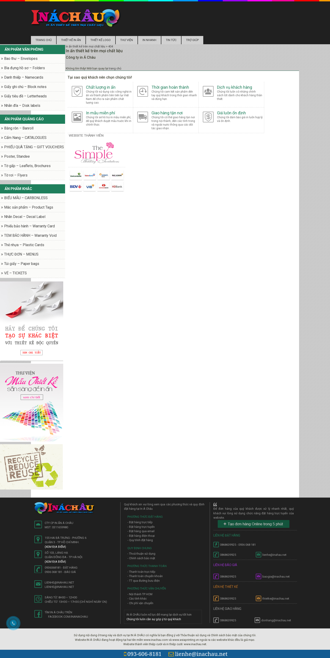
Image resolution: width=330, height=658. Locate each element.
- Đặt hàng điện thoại (141, 535)
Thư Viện (126, 40)
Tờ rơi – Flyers (16, 175)
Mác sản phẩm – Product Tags (28, 207)
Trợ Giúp (192, 40)
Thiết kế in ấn (71, 40)
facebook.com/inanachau (68, 616)
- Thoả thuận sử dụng (141, 553)
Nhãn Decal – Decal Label (24, 217)
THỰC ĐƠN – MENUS (21, 254)
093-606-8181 (143, 654)
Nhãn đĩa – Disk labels (22, 105)
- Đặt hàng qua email (140, 531)
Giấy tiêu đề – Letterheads (25, 96)
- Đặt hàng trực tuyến (141, 527)
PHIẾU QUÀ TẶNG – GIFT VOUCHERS (34, 147)
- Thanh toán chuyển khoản (145, 576)
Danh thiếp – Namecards (23, 77)
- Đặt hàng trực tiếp (140, 522)
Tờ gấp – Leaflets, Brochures (27, 166)
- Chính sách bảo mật (141, 558)
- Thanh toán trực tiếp (141, 571)
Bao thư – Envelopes (21, 58)
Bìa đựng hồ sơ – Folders (24, 68)
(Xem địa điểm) (55, 546)
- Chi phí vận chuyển (140, 603)
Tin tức (171, 40)
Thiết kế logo (101, 40)
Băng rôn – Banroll (18, 128)
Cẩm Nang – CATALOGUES (25, 137)
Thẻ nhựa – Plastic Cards (24, 245)
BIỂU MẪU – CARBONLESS (26, 198)
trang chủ (115, 68)
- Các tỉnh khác (137, 598)
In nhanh (149, 40)
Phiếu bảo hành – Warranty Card (29, 226)
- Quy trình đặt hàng (140, 540)
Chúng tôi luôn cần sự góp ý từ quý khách (153, 619)
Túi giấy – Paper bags (21, 264)
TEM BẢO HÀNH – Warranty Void (30, 235)
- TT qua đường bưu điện (143, 580)
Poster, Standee (17, 156)
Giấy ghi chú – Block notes (25, 87)
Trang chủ (44, 40)
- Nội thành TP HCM (139, 594)
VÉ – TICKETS (15, 273)
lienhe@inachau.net (198, 654)
